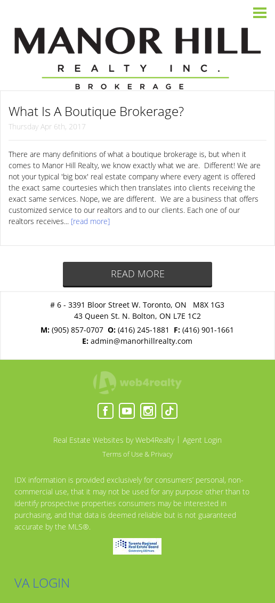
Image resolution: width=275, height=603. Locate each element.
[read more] (90, 221)
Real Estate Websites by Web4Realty (113, 440)
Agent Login (202, 440)
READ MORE (138, 273)
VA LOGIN (42, 582)
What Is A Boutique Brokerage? (96, 111)
